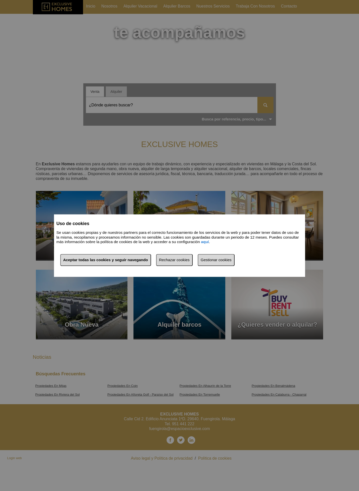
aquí (205, 242)
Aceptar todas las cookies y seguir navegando (105, 260)
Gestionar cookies (216, 260)
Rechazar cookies (174, 260)
